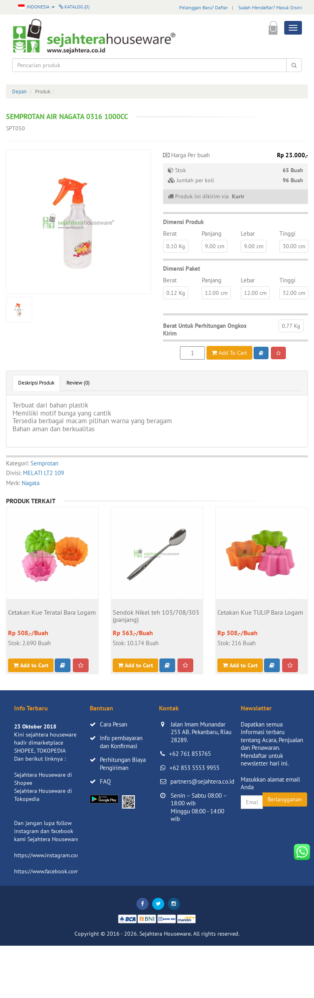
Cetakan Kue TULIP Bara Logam (260, 612)
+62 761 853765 (190, 753)
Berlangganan (285, 799)
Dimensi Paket (181, 268)
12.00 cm (216, 292)
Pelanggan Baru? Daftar (203, 7)
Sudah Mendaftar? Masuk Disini (270, 7)
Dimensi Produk (183, 222)
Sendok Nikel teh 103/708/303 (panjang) (156, 616)
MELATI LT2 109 (43, 473)
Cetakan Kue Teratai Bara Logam (52, 612)
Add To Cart (229, 352)
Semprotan (44, 463)
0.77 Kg (291, 325)
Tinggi (287, 233)
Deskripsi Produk (36, 382)
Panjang (211, 233)
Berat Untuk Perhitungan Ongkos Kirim (204, 329)
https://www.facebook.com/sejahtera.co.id (65, 871)
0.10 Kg (175, 246)
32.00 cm (294, 292)
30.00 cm (294, 246)
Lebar (248, 233)
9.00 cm (214, 246)
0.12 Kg (175, 292)
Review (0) (78, 382)
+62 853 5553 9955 (194, 768)
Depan (19, 91)
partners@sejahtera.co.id (202, 781)
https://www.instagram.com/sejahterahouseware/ (74, 855)
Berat (170, 233)
